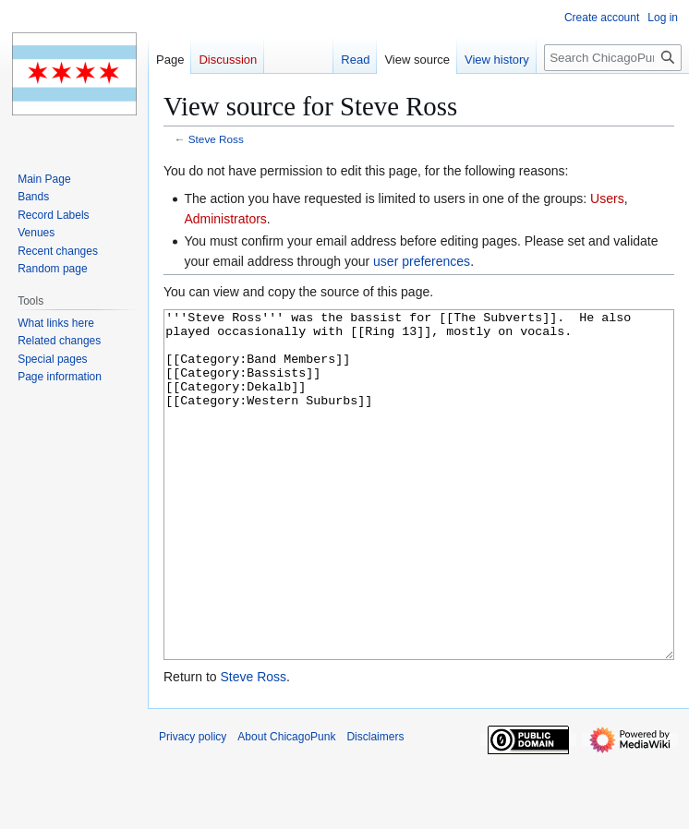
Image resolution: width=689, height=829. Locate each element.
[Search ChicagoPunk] (613, 57)
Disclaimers (375, 805)
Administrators (225, 218)
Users (607, 198)
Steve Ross (216, 139)
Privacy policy (192, 805)
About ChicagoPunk (286, 805)
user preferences (421, 261)
